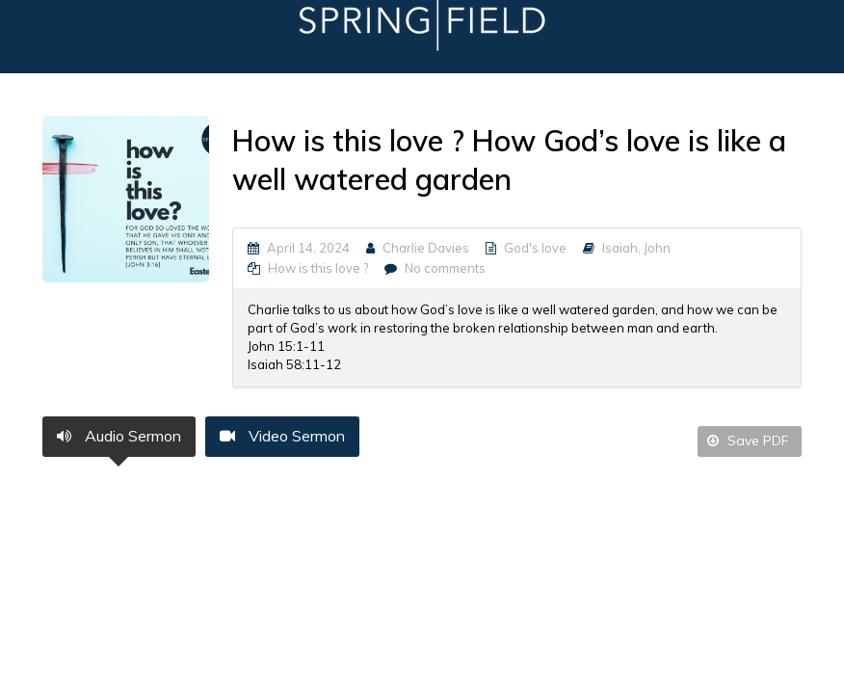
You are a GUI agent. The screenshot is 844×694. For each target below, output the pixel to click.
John (657, 247)
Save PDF (748, 440)
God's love (535, 247)
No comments (445, 268)
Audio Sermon (119, 435)
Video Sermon (282, 435)
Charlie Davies (425, 247)
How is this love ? (318, 268)
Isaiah (620, 247)
